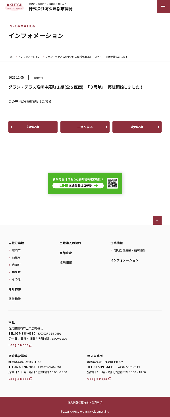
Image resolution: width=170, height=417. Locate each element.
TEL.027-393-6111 (100, 367)
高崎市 (16, 250)
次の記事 (137, 127)
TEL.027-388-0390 (21, 333)
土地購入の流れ (70, 243)
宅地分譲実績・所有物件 (130, 250)
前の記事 (33, 127)
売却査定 (66, 253)
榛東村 (16, 272)
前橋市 (16, 257)
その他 (16, 279)
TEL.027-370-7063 (21, 367)
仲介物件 (14, 289)
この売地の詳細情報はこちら (30, 101)
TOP (10, 56)
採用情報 (66, 262)
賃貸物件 (14, 299)
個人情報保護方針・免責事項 (85, 402)
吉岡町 (16, 265)
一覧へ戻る (85, 127)
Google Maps (20, 345)
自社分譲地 (16, 243)
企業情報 (116, 243)
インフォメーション (29, 56)
